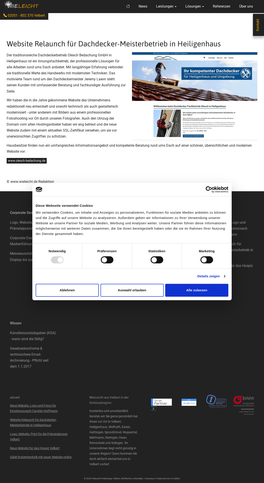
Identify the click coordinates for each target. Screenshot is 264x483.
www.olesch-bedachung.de (26, 160)
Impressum (150, 478)
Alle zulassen (196, 290)
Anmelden (175, 478)
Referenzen (221, 6)
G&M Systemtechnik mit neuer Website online (41, 457)
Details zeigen (208, 276)
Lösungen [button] (194, 6)
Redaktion (46, 181)
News (143, 6)
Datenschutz (163, 478)
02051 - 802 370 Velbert (24, 15)
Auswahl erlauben (132, 290)
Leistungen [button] (166, 6)
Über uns (246, 6)
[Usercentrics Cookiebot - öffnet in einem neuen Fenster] (209, 189)
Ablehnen (67, 290)
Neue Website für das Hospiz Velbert (35, 448)
